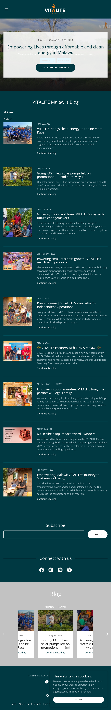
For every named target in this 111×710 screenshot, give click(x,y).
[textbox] (43, 534)
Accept (78, 699)
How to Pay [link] (49, 704)
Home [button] (13, 704)
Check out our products (55, 67)
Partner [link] (7, 119)
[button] (11, 9)
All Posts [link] (8, 112)
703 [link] (70, 40)
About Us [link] (24, 704)
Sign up (97, 534)
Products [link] (36, 704)
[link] (55, 9)
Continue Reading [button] (46, 153)
